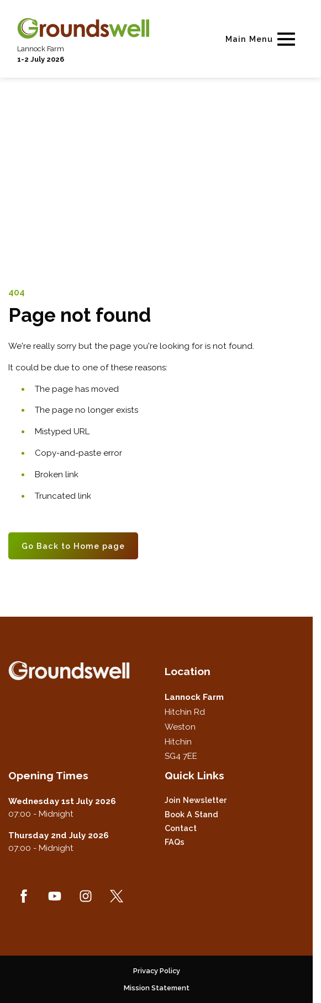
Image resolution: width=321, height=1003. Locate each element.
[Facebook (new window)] (24, 896)
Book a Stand (191, 814)
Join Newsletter (196, 800)
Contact (181, 828)
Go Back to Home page (73, 546)
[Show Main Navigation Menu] (262, 38)
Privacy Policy (156, 971)
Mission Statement (157, 988)
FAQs (175, 841)
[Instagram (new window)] (86, 896)
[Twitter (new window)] (117, 896)
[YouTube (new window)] (55, 896)
